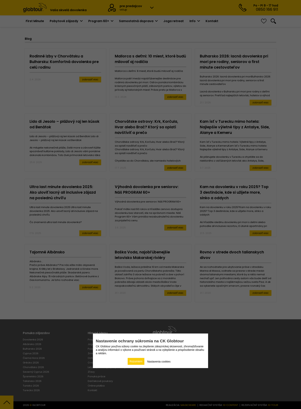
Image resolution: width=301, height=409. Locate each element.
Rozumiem (136, 361)
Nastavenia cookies (158, 361)
